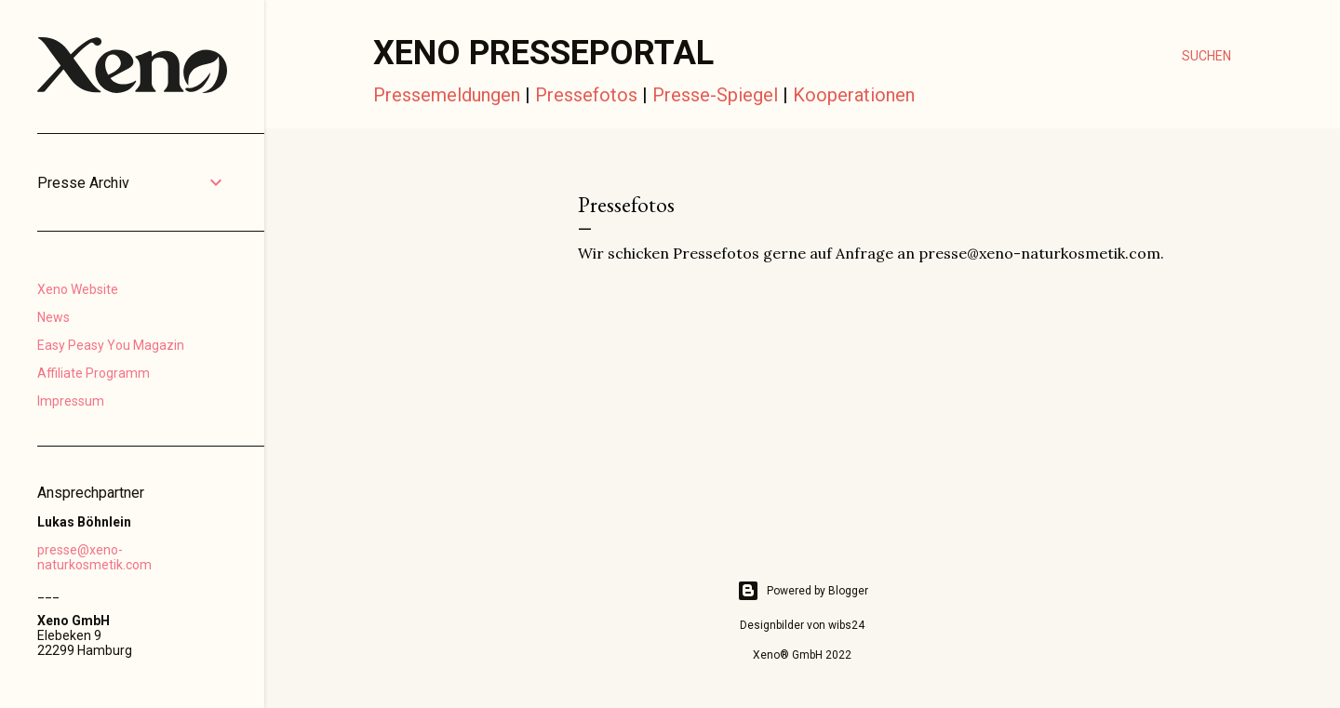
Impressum (70, 401)
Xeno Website (77, 289)
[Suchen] (1206, 55)
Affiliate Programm (93, 373)
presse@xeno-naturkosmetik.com (94, 557)
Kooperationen (854, 95)
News (53, 317)
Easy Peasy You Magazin (110, 345)
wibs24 (846, 625)
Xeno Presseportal (543, 53)
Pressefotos (586, 95)
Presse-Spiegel (715, 95)
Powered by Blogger (802, 591)
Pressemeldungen (446, 95)
